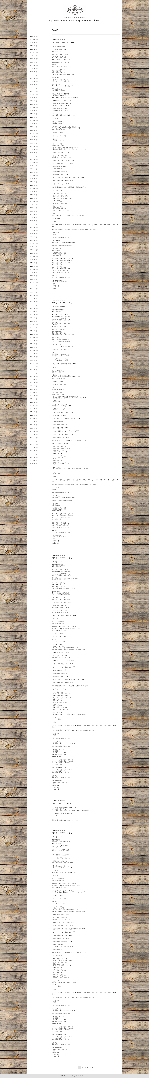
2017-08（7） (34, 373)
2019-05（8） (34, 305)
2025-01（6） (34, 84)
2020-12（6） (34, 243)
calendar (86, 20)
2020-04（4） (34, 269)
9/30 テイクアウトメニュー (63, 303)
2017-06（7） (34, 379)
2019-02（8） (34, 314)
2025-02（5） (34, 81)
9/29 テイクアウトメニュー (63, 558)
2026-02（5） (34, 42)
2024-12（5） (34, 88)
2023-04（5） (34, 152)
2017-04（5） (34, 386)
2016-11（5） (34, 402)
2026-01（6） (34, 46)
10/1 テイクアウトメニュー (63, 43)
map (78, 20)
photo (96, 20)
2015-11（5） (34, 441)
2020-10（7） (34, 250)
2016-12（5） (34, 399)
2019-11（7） (34, 285)
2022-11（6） (34, 169)
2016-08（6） (34, 412)
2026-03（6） (34, 39)
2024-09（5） (34, 97)
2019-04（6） (34, 308)
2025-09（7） (34, 59)
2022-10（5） (34, 172)
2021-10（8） (34, 211)
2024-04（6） (34, 114)
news (56, 20)
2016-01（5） (34, 434)
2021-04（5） (34, 230)
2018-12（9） (34, 321)
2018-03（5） (34, 350)
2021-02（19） (35, 237)
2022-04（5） (34, 191)
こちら (55, 815)
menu (64, 20)
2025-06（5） (34, 68)
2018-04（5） (34, 347)
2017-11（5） (34, 363)
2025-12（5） (34, 49)
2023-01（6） (34, 162)
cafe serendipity (70, 1076)
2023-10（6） (34, 133)
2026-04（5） (34, 36)
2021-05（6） (34, 227)
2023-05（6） (34, 149)
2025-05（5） (34, 71)
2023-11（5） (34, 130)
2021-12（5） (34, 204)
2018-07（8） (34, 337)
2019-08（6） (34, 295)
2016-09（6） (34, 408)
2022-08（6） (34, 178)
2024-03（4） (34, 117)
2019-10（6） (34, 289)
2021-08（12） (35, 217)
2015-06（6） (34, 457)
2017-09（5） (34, 369)
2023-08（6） (34, 140)
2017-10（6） (34, 366)
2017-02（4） (34, 392)
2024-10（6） (34, 94)
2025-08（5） (34, 62)
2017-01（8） (34, 395)
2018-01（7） (34, 357)
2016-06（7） (34, 418)
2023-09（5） (34, 136)
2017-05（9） (34, 382)
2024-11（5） (34, 91)
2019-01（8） (34, 318)
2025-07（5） (34, 65)
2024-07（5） (34, 104)
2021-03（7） (34, 233)
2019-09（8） (34, 292)
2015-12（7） (34, 437)
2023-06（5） (34, 146)
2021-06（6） (34, 224)
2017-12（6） (34, 360)
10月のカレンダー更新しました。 (65, 803)
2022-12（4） (34, 165)
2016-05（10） (35, 421)
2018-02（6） (34, 353)
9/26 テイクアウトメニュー (63, 833)
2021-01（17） (35, 240)
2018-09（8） (34, 331)
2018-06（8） (34, 340)
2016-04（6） (34, 425)
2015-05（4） (34, 460)
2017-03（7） (34, 389)
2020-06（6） (34, 263)
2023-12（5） (34, 127)
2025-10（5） (34, 55)
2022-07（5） (34, 182)
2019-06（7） (34, 301)
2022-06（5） (34, 185)
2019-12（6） (34, 282)
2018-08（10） (35, 334)
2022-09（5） (34, 175)
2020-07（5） (34, 259)
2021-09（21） (35, 214)
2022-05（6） (34, 188)
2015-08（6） (34, 450)
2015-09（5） (34, 447)
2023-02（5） (34, 159)
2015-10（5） (34, 444)
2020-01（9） (34, 279)
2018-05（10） (35, 344)
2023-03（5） (34, 156)
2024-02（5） (34, 120)
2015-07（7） (34, 454)
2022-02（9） (34, 198)
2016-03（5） (34, 428)
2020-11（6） (34, 246)
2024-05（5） (34, 110)
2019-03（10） (35, 311)
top (50, 20)
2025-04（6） (34, 75)
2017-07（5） (34, 376)
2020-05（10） (35, 266)
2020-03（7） (34, 272)
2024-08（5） (34, 101)
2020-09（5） (34, 253)
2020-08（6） (34, 256)
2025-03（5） (34, 78)
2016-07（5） (34, 415)
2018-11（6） (34, 324)
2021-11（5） (34, 208)
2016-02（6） (34, 431)
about (71, 20)
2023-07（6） (34, 143)
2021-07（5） (34, 220)
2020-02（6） (34, 276)
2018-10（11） (35, 327)
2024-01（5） (34, 123)
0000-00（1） (34, 463)
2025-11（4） (34, 52)
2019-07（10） (35, 298)
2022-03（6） (34, 195)
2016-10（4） (34, 405)
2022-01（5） (34, 201)
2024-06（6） (34, 107)
